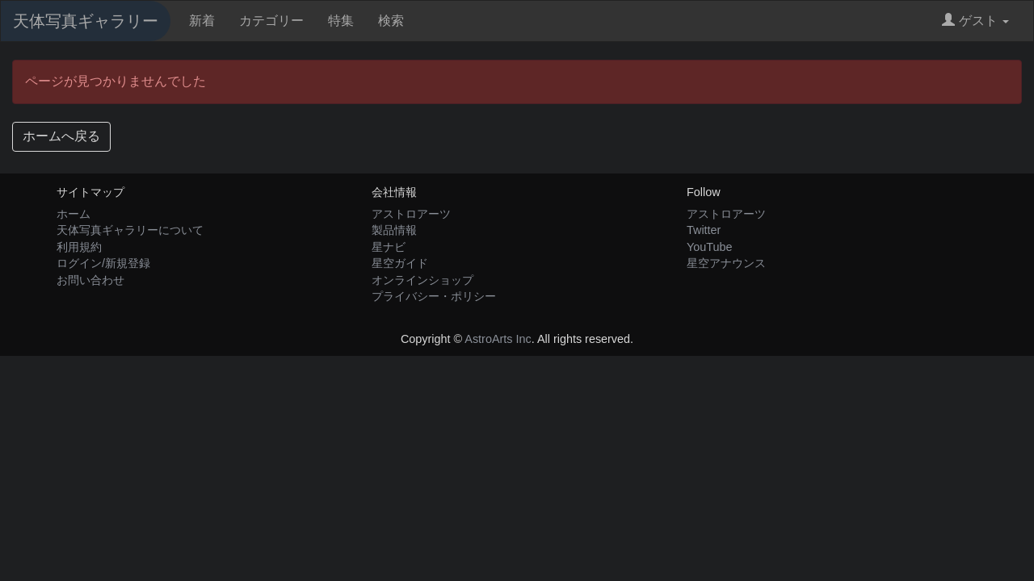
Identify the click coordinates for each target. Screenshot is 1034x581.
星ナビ (389, 246)
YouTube (710, 246)
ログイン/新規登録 (103, 263)
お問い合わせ (90, 280)
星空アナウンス (726, 263)
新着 (202, 20)
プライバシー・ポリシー (434, 296)
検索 (391, 20)
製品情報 (394, 230)
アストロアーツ (411, 213)
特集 (341, 20)
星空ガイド (400, 263)
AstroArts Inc (497, 338)
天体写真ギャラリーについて (130, 230)
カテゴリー (271, 20)
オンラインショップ (422, 280)
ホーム (73, 213)
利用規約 (79, 246)
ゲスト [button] (975, 20)
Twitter (704, 230)
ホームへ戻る (61, 136)
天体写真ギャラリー (85, 21)
